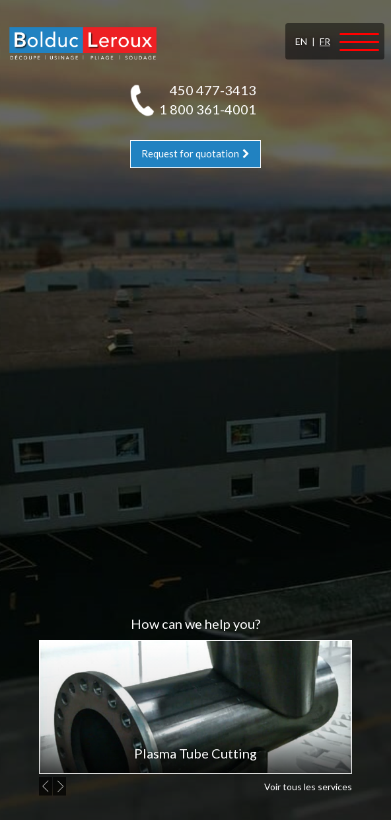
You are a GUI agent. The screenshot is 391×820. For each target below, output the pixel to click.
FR (325, 41)
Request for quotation (195, 153)
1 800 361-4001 (207, 109)
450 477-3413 (213, 90)
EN (301, 41)
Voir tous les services (308, 786)
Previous (47, 786)
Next (61, 786)
